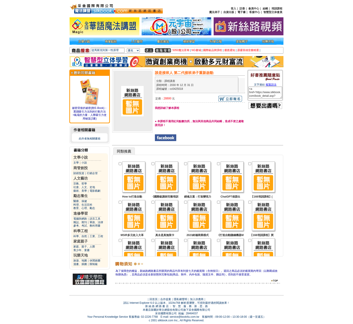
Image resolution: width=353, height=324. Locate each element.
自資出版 (228, 12)
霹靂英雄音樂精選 (248, 50)
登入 (233, 8)
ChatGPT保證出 (230, 196)
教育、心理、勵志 (84, 208)
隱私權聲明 (180, 299)
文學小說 (80, 157)
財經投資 (78, 173)
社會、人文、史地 (84, 187)
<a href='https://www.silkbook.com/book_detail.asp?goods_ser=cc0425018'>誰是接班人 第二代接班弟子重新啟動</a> (265, 93)
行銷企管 (92, 173)
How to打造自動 (132, 196)
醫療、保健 (80, 201)
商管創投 (80, 168)
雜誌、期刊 (80, 222)
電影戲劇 (95, 190)
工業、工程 (96, 236)
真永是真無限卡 (164, 235)
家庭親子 (80, 241)
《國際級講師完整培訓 (164, 196)
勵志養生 (80, 196)
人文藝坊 (80, 178)
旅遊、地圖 (80, 260)
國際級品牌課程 (212, 50)
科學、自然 (80, 236)
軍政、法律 (96, 222)
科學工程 (80, 231)
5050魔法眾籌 (180, 50)
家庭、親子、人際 (84, 246)
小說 (84, 162)
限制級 (94, 264)
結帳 (265, 8)
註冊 (242, 8)
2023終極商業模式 (197, 235)
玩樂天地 (80, 255)
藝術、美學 (80, 190)
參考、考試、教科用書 (86, 225)
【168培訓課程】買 (261, 235)
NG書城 (196, 50)
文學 (76, 162)
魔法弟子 (214, 12)
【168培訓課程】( (261, 196)
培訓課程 (277, 8)
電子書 (242, 12)
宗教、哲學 (80, 183)
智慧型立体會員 (272, 12)
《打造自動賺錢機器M (230, 235)
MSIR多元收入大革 (132, 235)
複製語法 (271, 84)
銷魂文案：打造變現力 (197, 196)
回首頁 (153, 299)
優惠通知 (229, 50)
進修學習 (80, 213)
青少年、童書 (81, 250)
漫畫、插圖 (80, 264)
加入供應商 (197, 299)
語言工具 (95, 218)
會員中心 (253, 8)
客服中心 (254, 12)
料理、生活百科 (82, 204)
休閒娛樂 (95, 260)
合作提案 (165, 299)
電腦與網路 (80, 218)
